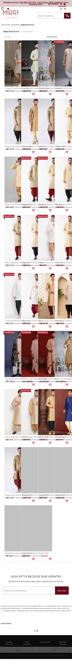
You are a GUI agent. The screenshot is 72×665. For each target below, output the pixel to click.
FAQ (54, 650)
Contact (18, 650)
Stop (70, 634)
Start (68, 634)
